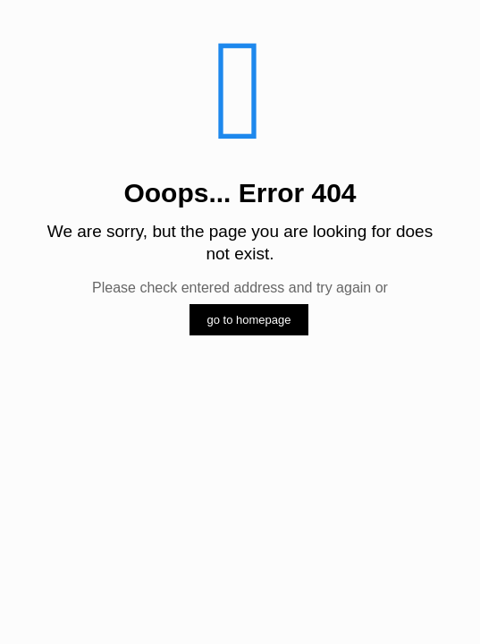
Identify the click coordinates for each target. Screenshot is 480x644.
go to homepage (249, 319)
